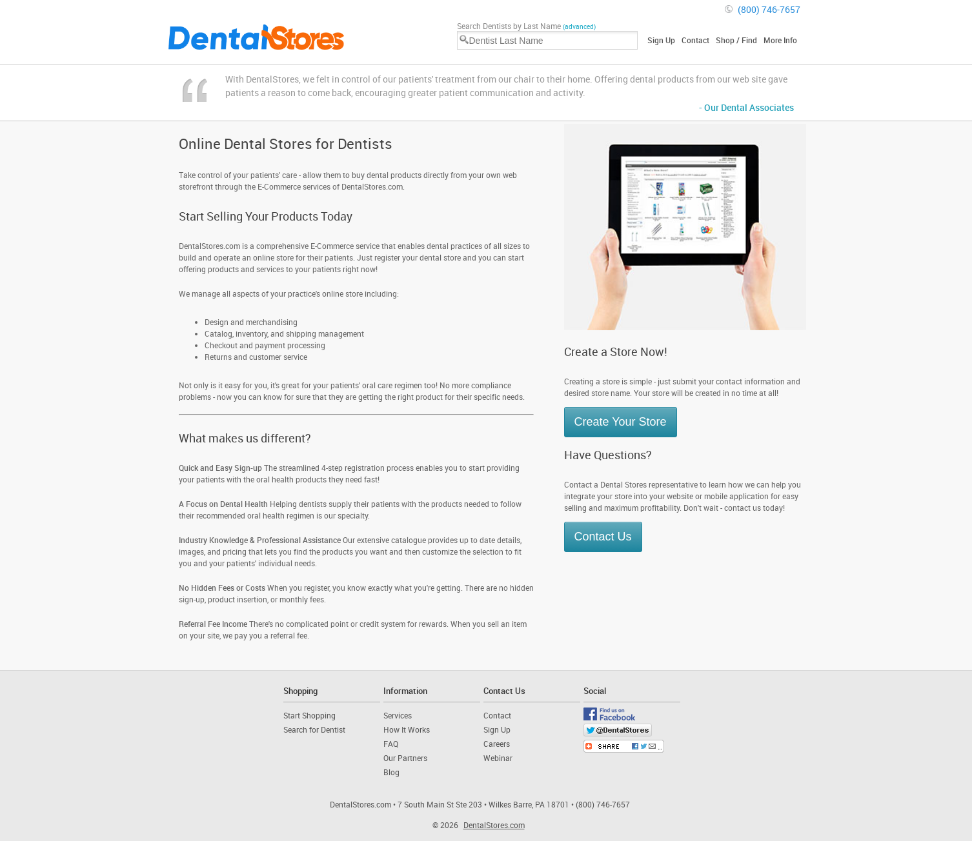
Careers (496, 743)
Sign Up (661, 40)
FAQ (390, 743)
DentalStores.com (494, 825)
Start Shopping (309, 715)
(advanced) (579, 26)
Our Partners (405, 758)
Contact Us (603, 536)
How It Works (406, 729)
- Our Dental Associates (746, 107)
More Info (780, 40)
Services (397, 715)
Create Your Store (620, 421)
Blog (391, 772)
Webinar (497, 758)
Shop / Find (736, 40)
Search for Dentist (314, 729)
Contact (695, 40)
